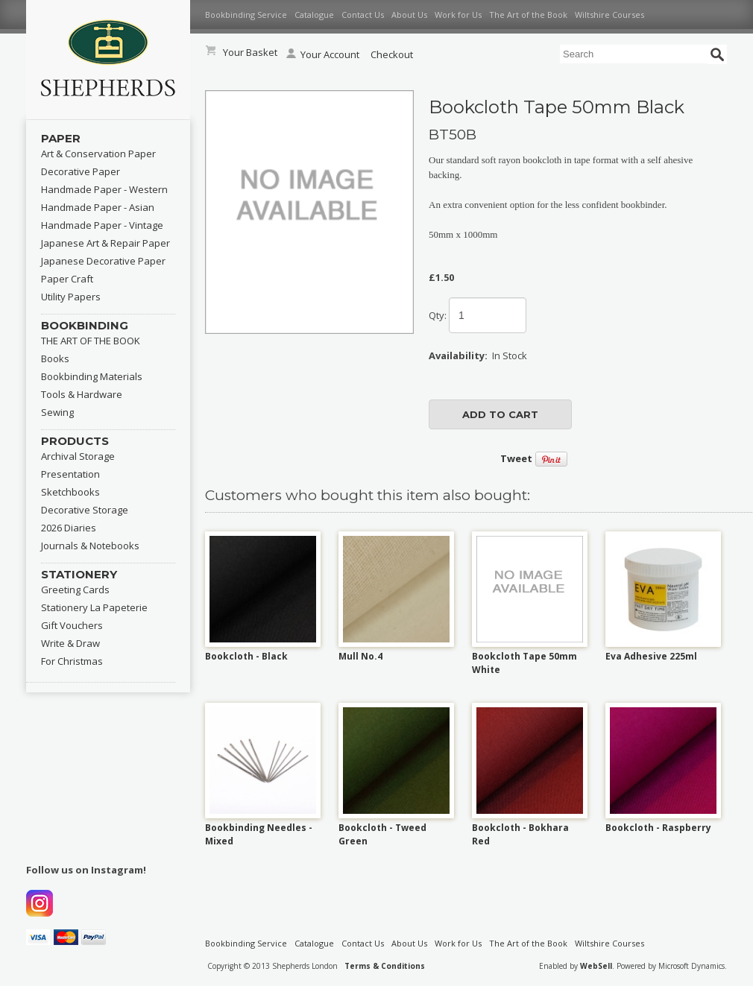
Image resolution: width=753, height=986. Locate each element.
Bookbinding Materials (91, 376)
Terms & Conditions (384, 966)
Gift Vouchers (72, 625)
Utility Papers (71, 296)
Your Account (322, 54)
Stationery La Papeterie (94, 607)
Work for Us (458, 14)
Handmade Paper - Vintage (102, 225)
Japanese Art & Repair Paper (105, 243)
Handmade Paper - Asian (97, 207)
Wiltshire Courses (609, 14)
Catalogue (314, 14)
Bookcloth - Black (246, 656)
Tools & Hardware (81, 394)
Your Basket (250, 52)
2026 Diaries (68, 527)
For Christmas (72, 661)
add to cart (500, 414)
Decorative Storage (84, 509)
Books (55, 358)
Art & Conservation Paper (98, 153)
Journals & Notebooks (90, 545)
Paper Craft (67, 278)
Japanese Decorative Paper (103, 261)
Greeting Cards (75, 589)
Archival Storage (78, 456)
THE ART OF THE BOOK (90, 340)
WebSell (596, 966)
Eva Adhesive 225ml (651, 656)
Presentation (70, 474)
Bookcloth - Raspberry (658, 827)
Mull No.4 (360, 656)
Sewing (57, 412)
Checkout (392, 54)
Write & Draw (70, 643)
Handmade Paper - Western (104, 189)
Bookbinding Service (246, 14)
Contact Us (362, 14)
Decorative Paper (80, 171)
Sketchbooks (70, 492)
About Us (409, 14)
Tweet (516, 458)
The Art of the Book (528, 14)
